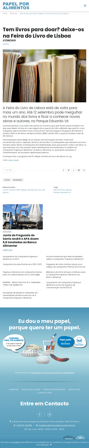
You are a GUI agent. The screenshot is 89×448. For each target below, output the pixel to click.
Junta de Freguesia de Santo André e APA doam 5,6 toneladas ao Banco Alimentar (21, 240)
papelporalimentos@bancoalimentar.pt (57, 425)
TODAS (7, 180)
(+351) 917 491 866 (24, 425)
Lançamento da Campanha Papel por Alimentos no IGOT (20, 257)
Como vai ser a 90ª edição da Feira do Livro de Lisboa (24, 191)
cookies (15, 442)
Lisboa (68, 190)
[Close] (51, 445)
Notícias (13, 13)
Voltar (8, 170)
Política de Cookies (31, 389)
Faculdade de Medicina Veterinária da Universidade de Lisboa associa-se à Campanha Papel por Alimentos (20, 295)
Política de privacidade (54, 389)
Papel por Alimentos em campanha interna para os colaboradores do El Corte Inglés (22, 273)
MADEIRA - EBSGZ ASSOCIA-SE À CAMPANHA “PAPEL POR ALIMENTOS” (21, 283)
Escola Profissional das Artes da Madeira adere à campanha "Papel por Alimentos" (65, 257)
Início (5, 13)
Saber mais (8, 250)
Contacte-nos (44, 392)
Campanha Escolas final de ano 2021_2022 (22, 264)
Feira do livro (59, 190)
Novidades (17, 180)
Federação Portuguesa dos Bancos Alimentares (52, 372)
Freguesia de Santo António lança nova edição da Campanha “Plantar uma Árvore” (66, 265)
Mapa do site (74, 389)
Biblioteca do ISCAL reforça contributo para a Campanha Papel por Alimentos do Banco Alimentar (65, 275)
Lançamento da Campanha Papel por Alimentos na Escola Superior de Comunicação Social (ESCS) (63, 285)
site (70, 156)
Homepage (14, 389)
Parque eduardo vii (62, 192)
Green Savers (13, 160)
